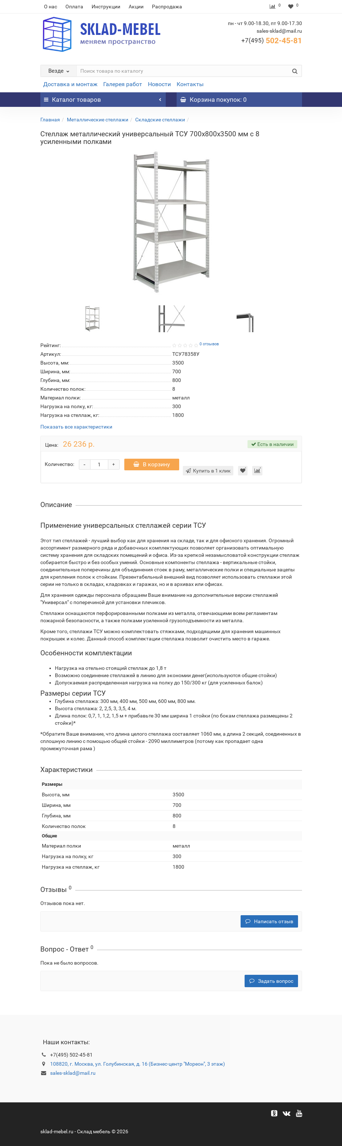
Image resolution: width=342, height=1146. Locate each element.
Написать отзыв (269, 921)
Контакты (190, 84)
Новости (159, 84)
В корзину (151, 464)
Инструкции (106, 6)
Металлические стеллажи (97, 119)
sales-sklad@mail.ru (73, 1073)
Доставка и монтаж (70, 84)
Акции (136, 6)
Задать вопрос (271, 981)
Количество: (59, 464)
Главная (50, 119)
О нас (50, 6)
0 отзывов (209, 344)
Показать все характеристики (76, 427)
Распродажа (167, 6)
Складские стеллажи (160, 119)
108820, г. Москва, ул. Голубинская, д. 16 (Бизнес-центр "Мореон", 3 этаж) (137, 1064)
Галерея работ (122, 84)
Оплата (74, 6)
